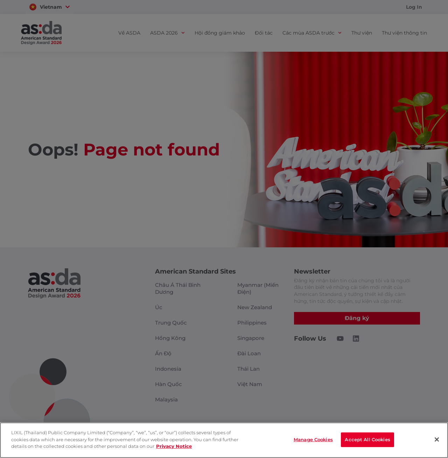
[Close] (436, 440)
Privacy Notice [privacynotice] (174, 446)
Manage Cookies (313, 440)
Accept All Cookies (367, 440)
